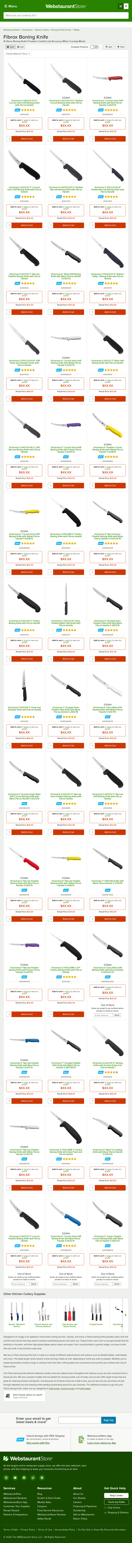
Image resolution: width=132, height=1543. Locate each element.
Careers (77, 1502)
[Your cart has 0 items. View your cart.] (123, 6)
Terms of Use (45, 1530)
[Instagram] (6, 1477)
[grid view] (10, 47)
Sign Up (108, 1420)
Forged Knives (96, 1324)
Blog (39, 1494)
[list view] (20, 47)
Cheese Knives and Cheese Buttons (43, 1325)
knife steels (85, 1388)
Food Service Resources (50, 1510)
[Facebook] (24, 1477)
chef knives (54, 1388)
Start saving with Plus (38, 1442)
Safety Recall (44, 1518)
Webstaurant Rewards (15, 1498)
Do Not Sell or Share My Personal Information (102, 1530)
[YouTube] (15, 1477)
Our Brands (79, 1498)
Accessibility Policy (65, 1530)
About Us (78, 1494)
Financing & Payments (85, 1506)
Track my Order (116, 1502)
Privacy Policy (28, 1530)
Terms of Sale (10, 1530)
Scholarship (79, 1510)
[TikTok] (33, 1477)
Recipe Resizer (11, 1510)
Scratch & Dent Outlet (48, 1498)
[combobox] (66, 15)
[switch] (94, 47)
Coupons (42, 1506)
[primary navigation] (10, 6)
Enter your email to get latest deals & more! (33, 1420)
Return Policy (80, 1518)
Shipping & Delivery (116, 1512)
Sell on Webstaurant (83, 1514)
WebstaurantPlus (12, 1494)
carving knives (67, 1388)
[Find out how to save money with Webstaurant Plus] (17, 110)
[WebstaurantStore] (46, 1458)
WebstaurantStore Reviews (51, 1514)
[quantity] (9, 139)
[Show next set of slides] (125, 1315)
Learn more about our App (101, 1442)
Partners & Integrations (15, 1514)
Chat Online (112, 1507)
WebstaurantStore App (15, 1502)
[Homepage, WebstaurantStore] (66, 6)
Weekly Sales (44, 1502)
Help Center (116, 1495)
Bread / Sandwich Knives (17, 1325)
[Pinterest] (42, 1477)
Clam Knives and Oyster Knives (69, 1325)
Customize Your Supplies (16, 1506)
